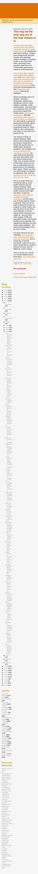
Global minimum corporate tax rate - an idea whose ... (8, 557)
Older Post (32, 277)
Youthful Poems (4, 850)
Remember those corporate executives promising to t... (8, 351)
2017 (6, 672)
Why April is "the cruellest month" (8, 506)
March (8, 655)
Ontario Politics (27, 264)
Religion (4, 738)
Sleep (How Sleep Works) (6, 778)
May (7, 329)
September (8, 318)
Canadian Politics (5, 703)
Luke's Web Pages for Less (7, 819)
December (8, 304)
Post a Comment (19, 273)
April (7, 331)
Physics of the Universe (6, 791)
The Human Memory (6, 798)
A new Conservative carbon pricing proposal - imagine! (8, 462)
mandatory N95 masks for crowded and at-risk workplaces (23, 197)
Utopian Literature (5, 781)
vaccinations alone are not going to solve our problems (24, 118)
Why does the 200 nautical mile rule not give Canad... (8, 526)
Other (4, 735)
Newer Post (17, 277)
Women (4, 754)
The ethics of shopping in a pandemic (8, 372)
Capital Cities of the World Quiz (6, 866)
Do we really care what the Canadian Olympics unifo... (8, 474)
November (8, 309)
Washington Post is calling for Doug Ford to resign (24, 176)
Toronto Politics (7, 750)
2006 (6, 685)
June (7, 327)
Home (25, 277)
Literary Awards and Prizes (7, 836)
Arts (3, 697)
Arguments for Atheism (6, 812)
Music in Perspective (6, 853)
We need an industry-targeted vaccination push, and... (8, 627)
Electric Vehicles (4, 711)
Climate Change (4, 706)
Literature (5, 728)
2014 (6, 679)
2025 (6, 292)
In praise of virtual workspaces (8, 518)
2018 (6, 670)
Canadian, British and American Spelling (5, 841)
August (8, 322)
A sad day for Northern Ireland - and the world (8, 535)
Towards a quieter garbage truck (8, 578)
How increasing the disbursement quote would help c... (8, 339)
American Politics (5, 694)
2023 (6, 296)
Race (3, 736)
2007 (6, 683)
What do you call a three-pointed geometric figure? (8, 596)
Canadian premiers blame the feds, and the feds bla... (8, 569)
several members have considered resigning (22, 152)
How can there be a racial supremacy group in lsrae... (8, 362)
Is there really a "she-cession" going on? (8, 393)
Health (20, 264)
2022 (6, 298)
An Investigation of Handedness (7, 773)
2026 (6, 290)
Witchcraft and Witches (7, 785)
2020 (6, 666)
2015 (6, 677)
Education (5, 709)
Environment (6, 714)
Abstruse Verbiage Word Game (7, 861)
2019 (6, 668)
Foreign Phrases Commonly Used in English (5, 830)
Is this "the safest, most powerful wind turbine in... (8, 586)
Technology (6, 747)
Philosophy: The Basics (6, 795)
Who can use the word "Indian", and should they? (8, 546)
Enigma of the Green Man (6, 805)
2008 (6, 681)
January (8, 662)
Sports (4, 745)
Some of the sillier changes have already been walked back (23, 75)
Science (4, 743)
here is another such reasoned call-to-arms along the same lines (23, 237)
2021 (6, 301)
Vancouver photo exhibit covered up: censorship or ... (8, 383)
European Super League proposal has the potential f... (8, 420)
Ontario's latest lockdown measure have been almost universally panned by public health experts (24, 48)
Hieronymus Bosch (6, 815)
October (8, 313)
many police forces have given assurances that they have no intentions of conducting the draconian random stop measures (24, 81)
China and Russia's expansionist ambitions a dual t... (8, 497)
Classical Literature (5, 808)
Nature (4, 730)
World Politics (6, 755)
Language (5, 723)
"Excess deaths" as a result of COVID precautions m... (8, 638)
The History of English (6, 802)
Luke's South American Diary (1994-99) (7, 823)
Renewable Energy (5, 741)
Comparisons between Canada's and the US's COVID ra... (8, 449)
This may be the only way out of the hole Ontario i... (8, 431)
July (7, 325)
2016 (6, 675)
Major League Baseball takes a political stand (8, 606)
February (9, 659)
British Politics (6, 699)
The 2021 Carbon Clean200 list (8, 401)
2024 (6, 294)
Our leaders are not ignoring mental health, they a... (8, 649)
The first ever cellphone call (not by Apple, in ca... (8, 616)
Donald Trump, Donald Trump (8, 512)
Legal (3, 726)
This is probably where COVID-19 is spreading (8, 486)
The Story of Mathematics (6, 788)
